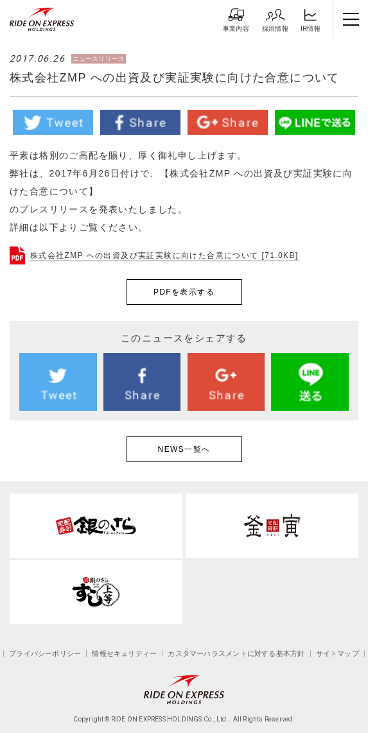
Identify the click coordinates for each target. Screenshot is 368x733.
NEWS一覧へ (184, 449)
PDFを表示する (184, 292)
